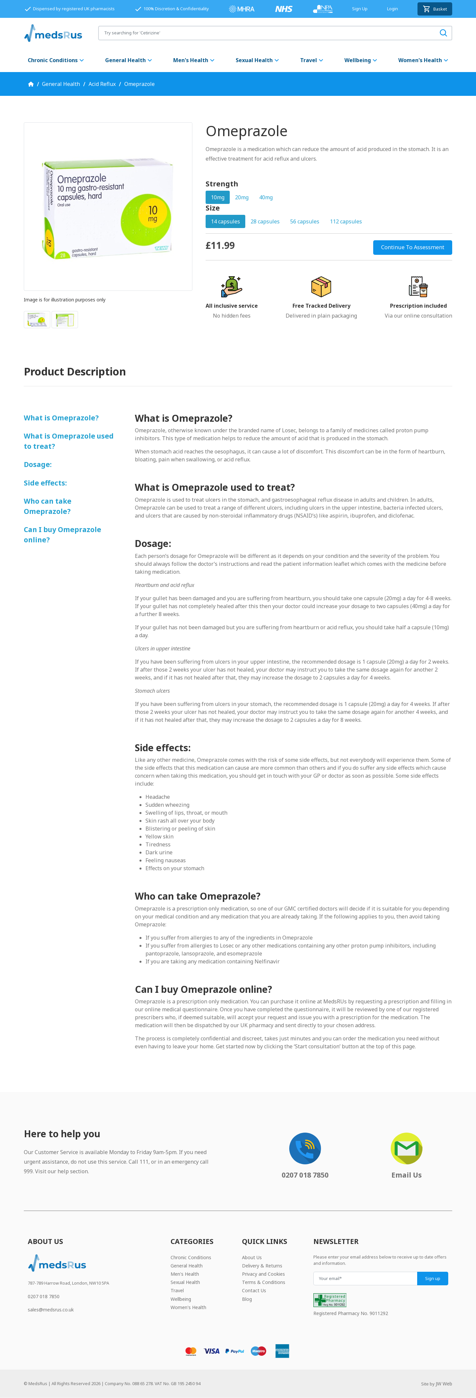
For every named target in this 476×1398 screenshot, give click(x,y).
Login (392, 9)
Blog (247, 1299)
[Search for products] (267, 33)
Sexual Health (258, 60)
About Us (252, 1257)
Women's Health (423, 60)
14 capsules (225, 221)
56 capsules (304, 221)
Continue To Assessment (412, 247)
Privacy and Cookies (263, 1274)
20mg (242, 197)
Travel (312, 60)
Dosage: (38, 464)
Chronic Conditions (56, 60)
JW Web (444, 1383)
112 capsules (346, 221)
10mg (217, 197)
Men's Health (194, 60)
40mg (266, 197)
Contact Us (254, 1290)
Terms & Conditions (263, 1282)
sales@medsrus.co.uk (51, 1309)
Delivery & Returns (262, 1265)
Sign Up (360, 9)
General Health (129, 60)
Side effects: (45, 482)
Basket (435, 9)
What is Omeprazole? (61, 417)
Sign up (432, 1278)
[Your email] (365, 1278)
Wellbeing (361, 60)
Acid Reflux (102, 84)
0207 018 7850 (44, 1296)
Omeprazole (139, 84)
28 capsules (265, 221)
